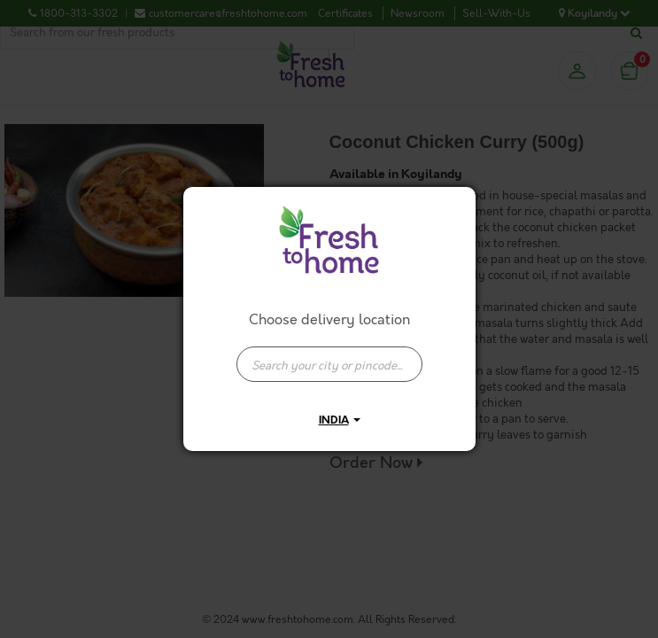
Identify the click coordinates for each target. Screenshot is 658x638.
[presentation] (329, 364)
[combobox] (329, 355)
